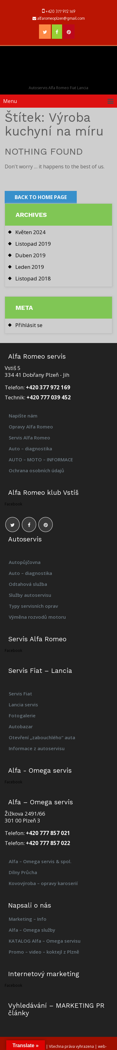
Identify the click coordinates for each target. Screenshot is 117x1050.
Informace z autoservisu (37, 748)
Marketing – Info (27, 919)
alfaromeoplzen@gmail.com (61, 18)
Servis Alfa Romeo (29, 437)
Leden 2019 (29, 266)
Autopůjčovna (25, 562)
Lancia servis (23, 704)
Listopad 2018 (33, 278)
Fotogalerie (22, 715)
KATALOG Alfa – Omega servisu (44, 941)
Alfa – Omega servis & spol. (40, 861)
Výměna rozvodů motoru (37, 617)
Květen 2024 (30, 232)
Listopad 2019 (33, 243)
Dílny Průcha (23, 872)
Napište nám (23, 415)
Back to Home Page (41, 197)
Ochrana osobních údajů (36, 470)
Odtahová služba (28, 584)
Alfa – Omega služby (32, 930)
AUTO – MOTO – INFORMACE (41, 459)
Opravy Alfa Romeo (31, 426)
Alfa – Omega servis (58, 66)
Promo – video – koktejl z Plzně (44, 952)
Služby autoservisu (30, 595)
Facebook (13, 504)
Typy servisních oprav (33, 606)
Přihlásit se (28, 325)
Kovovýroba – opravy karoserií (44, 883)
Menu (10, 101)
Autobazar (21, 726)
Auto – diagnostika (30, 448)
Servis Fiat (20, 693)
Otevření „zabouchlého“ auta (42, 737)
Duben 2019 (30, 255)
